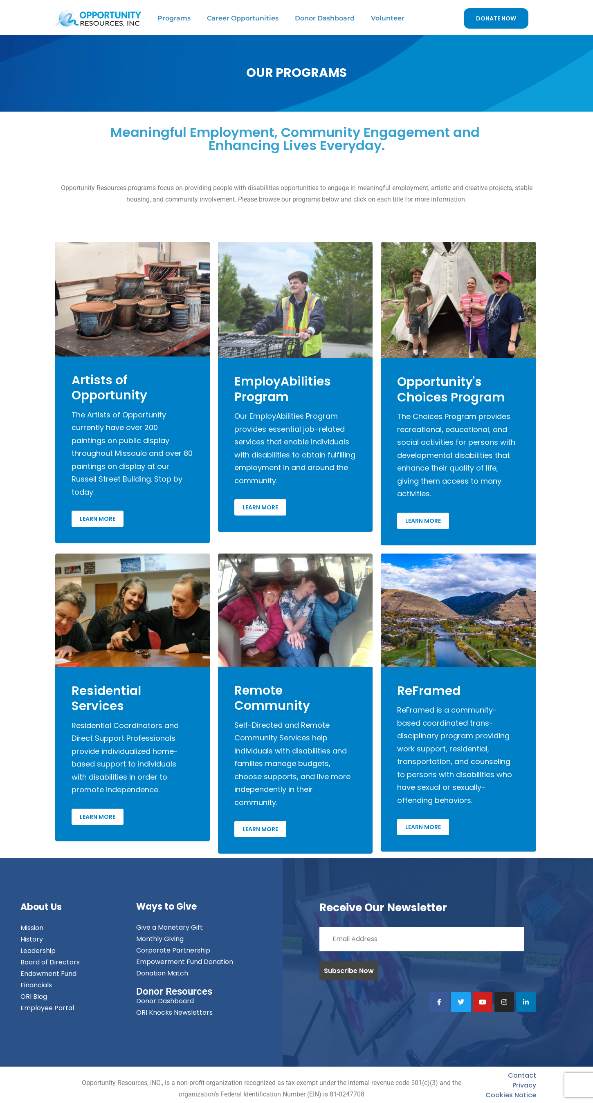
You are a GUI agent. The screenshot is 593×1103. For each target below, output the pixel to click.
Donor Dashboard (325, 18)
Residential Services (106, 698)
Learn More (97, 519)
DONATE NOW (496, 18)
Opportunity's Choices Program (451, 389)
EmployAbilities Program (282, 389)
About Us (41, 907)
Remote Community (272, 698)
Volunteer (387, 18)
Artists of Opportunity (109, 388)
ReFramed (428, 690)
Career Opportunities (243, 18)
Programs (174, 18)
